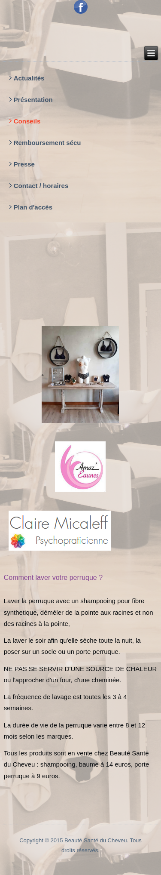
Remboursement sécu (47, 142)
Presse (24, 164)
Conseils (27, 121)
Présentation (33, 99)
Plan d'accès (33, 207)
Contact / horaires (41, 185)
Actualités (29, 78)
